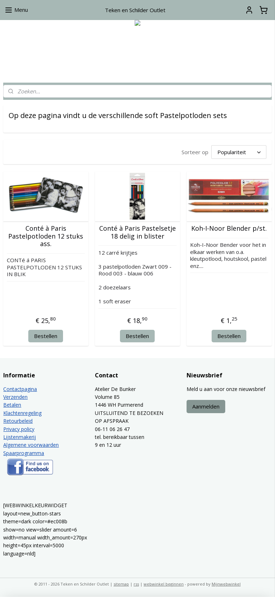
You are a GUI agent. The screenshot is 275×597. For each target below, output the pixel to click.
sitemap (121, 584)
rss (136, 584)
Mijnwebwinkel (226, 584)
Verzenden (15, 396)
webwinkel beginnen (164, 584)
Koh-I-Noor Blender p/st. (229, 229)
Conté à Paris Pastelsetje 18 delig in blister (137, 232)
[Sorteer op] (239, 152)
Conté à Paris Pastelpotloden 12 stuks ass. (45, 236)
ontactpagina (21, 389)
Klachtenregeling (22, 413)
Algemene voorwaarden (31, 444)
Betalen (12, 404)
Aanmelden (205, 406)
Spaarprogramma (23, 453)
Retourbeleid (18, 420)
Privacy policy (18, 429)
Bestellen (45, 336)
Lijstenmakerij (19, 437)
